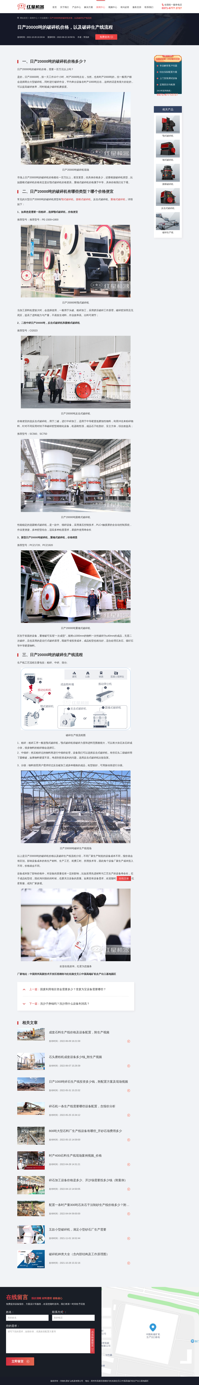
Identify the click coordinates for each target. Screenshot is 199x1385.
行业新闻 (44, 18)
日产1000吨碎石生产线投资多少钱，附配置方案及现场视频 (88, 1081)
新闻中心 (100, 7)
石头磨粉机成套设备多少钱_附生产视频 (75, 1057)
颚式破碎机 (167, 136)
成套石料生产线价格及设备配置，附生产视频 (79, 1032)
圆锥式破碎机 (83, 199)
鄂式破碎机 (67, 199)
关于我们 (64, 7)
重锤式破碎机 (118, 199)
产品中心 (76, 7)
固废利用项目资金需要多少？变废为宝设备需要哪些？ (73, 989)
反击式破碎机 (167, 208)
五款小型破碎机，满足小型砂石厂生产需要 (77, 1229)
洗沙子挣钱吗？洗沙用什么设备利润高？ (65, 1003)
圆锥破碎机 (167, 184)
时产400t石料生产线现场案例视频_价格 (75, 1155)
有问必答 (124, 7)
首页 (54, 7)
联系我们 (149, 7)
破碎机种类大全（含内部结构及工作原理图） (79, 1254)
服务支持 (136, 7)
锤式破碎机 (167, 160)
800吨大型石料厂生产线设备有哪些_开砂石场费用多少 (85, 1131)
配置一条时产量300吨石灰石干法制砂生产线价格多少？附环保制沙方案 (89, 1205)
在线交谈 (124, 878)
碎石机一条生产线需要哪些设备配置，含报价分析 (82, 1106)
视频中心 (112, 7)
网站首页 (24, 18)
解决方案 (88, 7)
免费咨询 (106, 37)
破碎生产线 (167, 232)
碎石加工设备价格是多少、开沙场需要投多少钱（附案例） (88, 1180)
